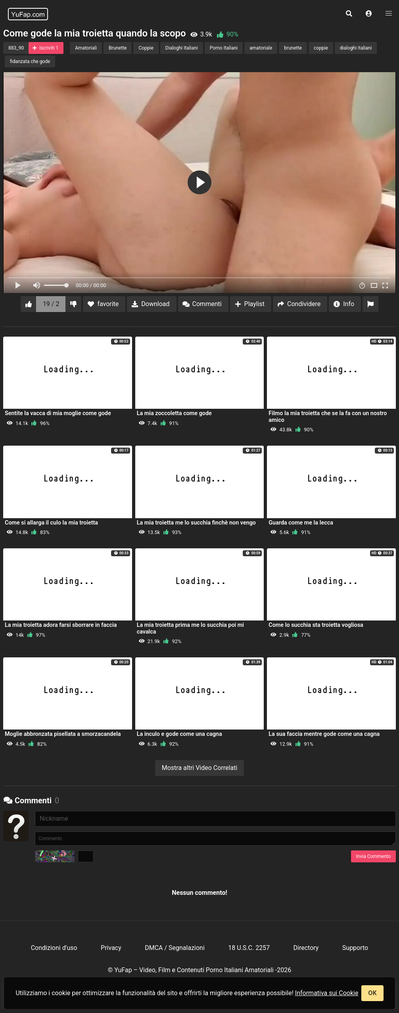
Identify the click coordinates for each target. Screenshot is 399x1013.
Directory (306, 948)
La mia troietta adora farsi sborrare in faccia (61, 625)
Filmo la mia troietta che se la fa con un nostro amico (328, 416)
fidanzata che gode (30, 61)
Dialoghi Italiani (181, 48)
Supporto (355, 948)
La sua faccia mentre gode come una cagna (324, 734)
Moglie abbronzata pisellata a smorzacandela (63, 734)
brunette (293, 48)
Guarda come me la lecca (301, 522)
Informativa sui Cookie (327, 993)
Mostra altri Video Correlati (200, 768)
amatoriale (260, 48)
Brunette (118, 48)
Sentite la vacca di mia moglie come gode (58, 413)
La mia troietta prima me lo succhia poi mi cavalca (190, 628)
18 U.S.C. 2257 (249, 948)
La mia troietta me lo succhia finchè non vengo (196, 522)
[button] (369, 14)
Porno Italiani (224, 48)
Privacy (111, 948)
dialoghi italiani (356, 48)
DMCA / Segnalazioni (175, 948)
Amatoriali (86, 48)
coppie (321, 48)
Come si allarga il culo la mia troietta (51, 522)
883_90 (16, 48)
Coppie (145, 48)
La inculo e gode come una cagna (179, 734)
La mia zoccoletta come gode (174, 413)
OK (372, 993)
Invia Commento (373, 856)
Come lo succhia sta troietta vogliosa (316, 625)
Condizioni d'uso (54, 948)
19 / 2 (51, 304)
